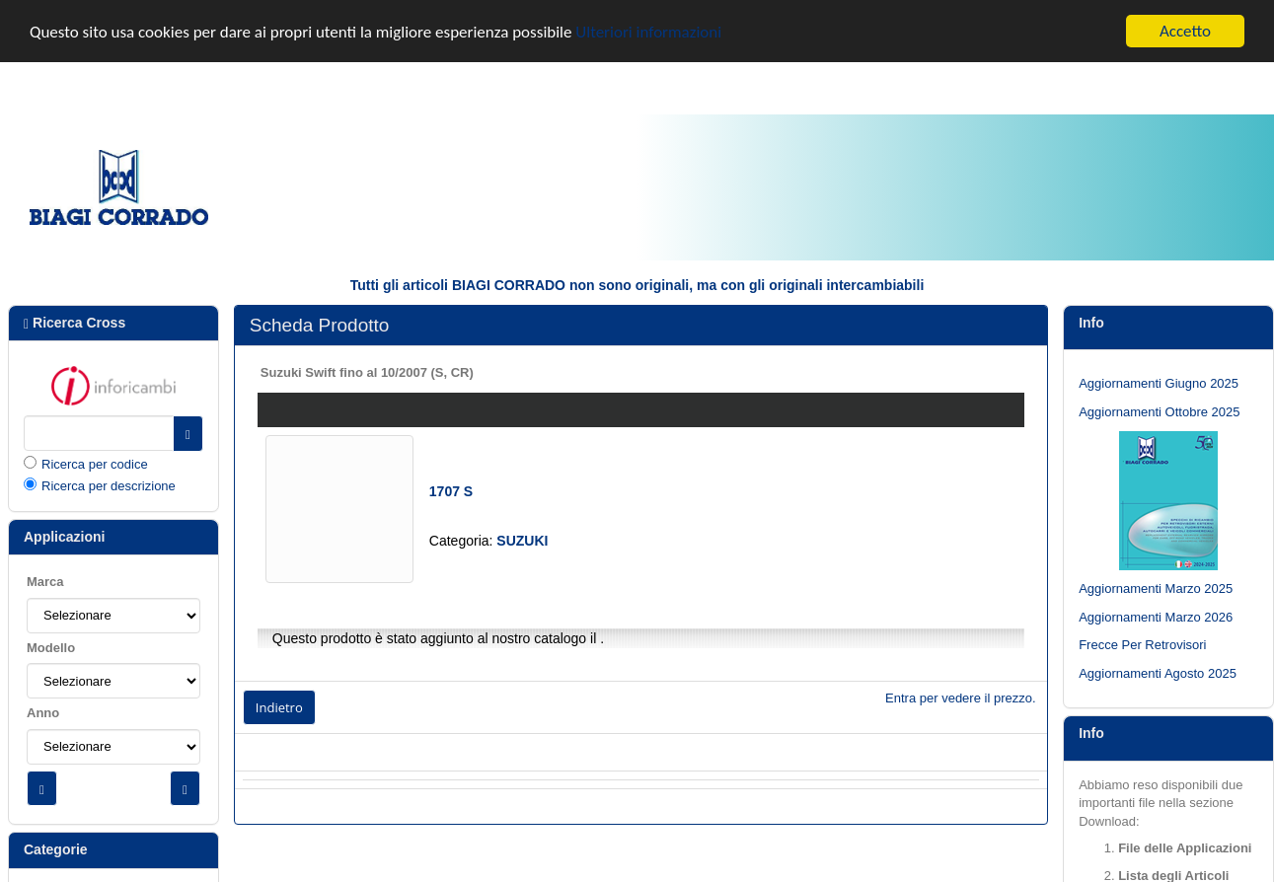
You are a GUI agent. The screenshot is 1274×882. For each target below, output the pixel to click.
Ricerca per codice (94, 463)
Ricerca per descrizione (108, 485)
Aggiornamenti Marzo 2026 (1156, 616)
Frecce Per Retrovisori (1142, 644)
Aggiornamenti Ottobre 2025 (1159, 411)
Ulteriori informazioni (648, 31)
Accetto (1185, 31)
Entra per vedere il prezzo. (960, 697)
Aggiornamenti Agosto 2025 (1158, 673)
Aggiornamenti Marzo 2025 (1156, 588)
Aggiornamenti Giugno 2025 (1158, 383)
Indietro (279, 706)
